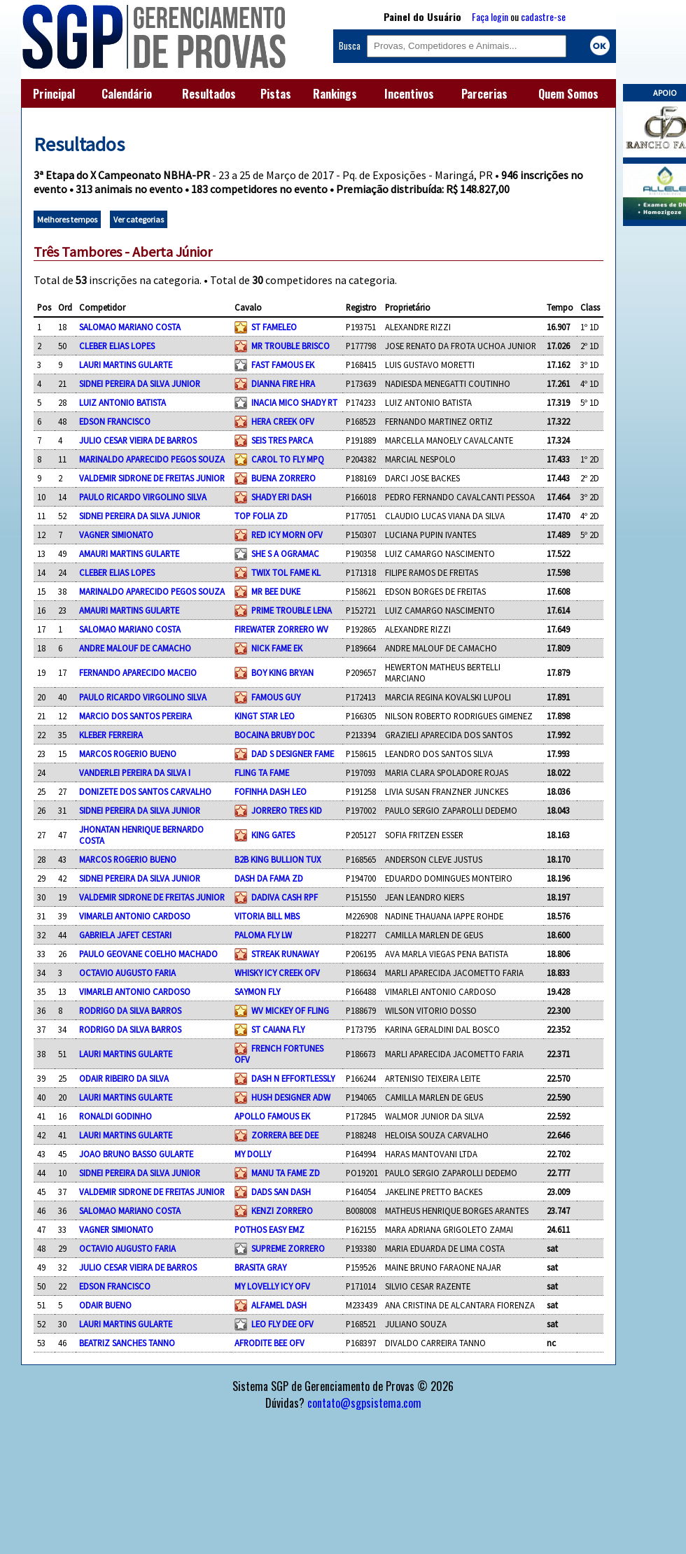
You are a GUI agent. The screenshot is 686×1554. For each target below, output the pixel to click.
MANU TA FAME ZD (285, 1172)
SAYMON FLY (257, 991)
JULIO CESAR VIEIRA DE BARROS (138, 440)
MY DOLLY (252, 1153)
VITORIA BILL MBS (267, 915)
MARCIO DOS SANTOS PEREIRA (135, 715)
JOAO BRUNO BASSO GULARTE (136, 1153)
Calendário (127, 93)
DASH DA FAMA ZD (268, 878)
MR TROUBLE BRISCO (290, 345)
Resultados (209, 93)
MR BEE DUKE (275, 591)
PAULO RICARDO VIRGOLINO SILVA (142, 496)
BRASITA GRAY (260, 1267)
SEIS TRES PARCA (282, 440)
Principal (54, 93)
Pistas (275, 93)
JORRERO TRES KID (286, 810)
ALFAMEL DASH (279, 1305)
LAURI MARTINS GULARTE (125, 364)
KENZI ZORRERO (282, 1210)
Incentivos (409, 93)
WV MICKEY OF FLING (290, 1010)
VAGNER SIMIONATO (116, 534)
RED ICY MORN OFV (287, 534)
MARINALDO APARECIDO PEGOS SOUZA (152, 459)
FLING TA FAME (261, 772)
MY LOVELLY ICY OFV (272, 1286)
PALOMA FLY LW (263, 934)
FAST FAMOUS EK (282, 364)
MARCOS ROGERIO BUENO (127, 753)
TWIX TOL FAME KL (286, 572)
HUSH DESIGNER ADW (290, 1097)
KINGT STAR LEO (264, 715)
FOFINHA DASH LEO (270, 791)
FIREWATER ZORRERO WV (281, 629)
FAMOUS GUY (275, 696)
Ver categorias (138, 219)
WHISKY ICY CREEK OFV (277, 972)
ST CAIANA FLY (277, 1029)
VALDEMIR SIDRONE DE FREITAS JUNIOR (152, 477)
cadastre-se (543, 16)
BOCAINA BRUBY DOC (274, 734)
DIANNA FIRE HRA (283, 383)
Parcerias (484, 93)
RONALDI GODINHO (115, 1116)
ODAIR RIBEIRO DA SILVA (124, 1078)
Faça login (490, 16)
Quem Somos (568, 93)
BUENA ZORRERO (283, 477)
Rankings (335, 93)
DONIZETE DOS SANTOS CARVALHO (145, 791)
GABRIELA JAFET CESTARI (125, 934)
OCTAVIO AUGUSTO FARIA (127, 972)
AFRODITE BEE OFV (269, 1342)
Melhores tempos (67, 219)
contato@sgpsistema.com (364, 1402)
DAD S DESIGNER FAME (292, 753)
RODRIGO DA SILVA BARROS (130, 1010)
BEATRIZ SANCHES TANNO (127, 1342)
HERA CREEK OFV (282, 421)
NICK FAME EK (276, 648)
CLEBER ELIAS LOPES (117, 345)
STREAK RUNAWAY (284, 953)
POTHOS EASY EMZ (269, 1229)
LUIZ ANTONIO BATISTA (122, 402)
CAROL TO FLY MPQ (287, 459)
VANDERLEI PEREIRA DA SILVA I (134, 772)
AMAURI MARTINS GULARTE (129, 553)
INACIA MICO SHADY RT (294, 402)
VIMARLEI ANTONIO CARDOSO (134, 915)
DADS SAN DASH (281, 1191)
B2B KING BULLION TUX (277, 859)
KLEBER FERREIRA (111, 734)
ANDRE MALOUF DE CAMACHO (135, 648)
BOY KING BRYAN (282, 672)
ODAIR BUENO (105, 1305)
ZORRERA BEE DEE (284, 1134)
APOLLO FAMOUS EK (272, 1116)
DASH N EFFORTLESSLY (293, 1078)
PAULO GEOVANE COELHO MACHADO (148, 953)
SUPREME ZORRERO (288, 1248)
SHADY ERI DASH (281, 496)
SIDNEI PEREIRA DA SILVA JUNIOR (139, 383)
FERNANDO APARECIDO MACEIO (138, 672)
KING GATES (273, 834)
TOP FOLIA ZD (261, 515)
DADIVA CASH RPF (284, 897)
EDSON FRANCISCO (114, 421)
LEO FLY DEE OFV (282, 1323)
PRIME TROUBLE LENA (291, 610)
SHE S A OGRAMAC (285, 553)
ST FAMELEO (274, 326)
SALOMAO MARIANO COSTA (130, 326)
